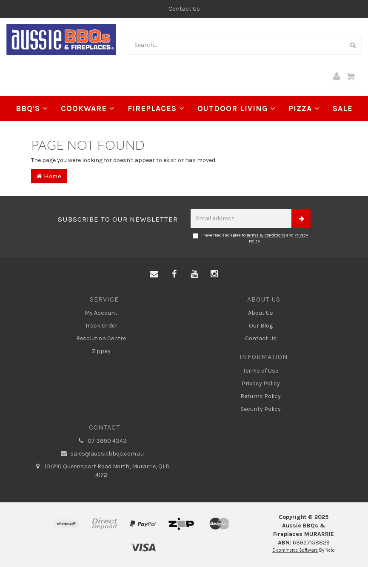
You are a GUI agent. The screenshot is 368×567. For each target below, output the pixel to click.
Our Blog (261, 325)
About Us (260, 312)
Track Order (101, 325)
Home (49, 176)
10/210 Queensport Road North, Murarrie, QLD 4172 (101, 470)
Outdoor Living (236, 108)
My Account (101, 312)
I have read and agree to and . (250, 238)
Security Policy (260, 409)
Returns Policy (260, 396)
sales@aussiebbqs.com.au (101, 454)
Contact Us (184, 8)
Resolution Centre (101, 338)
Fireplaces (156, 108)
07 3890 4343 (101, 441)
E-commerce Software (295, 550)
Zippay (101, 351)
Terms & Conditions (265, 235)
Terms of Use (260, 370)
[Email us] (154, 274)
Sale (343, 108)
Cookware (88, 108)
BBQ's (32, 108)
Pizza (304, 108)
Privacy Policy (261, 383)
